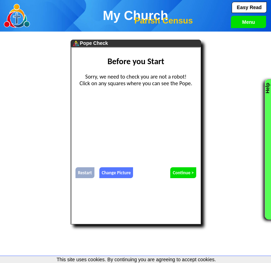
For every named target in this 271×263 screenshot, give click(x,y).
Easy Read (249, 7)
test (136, 135)
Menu (248, 22)
